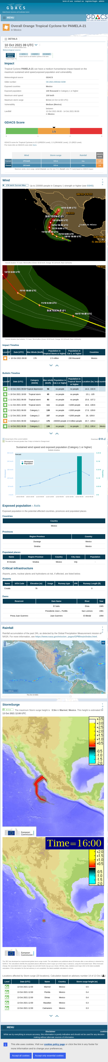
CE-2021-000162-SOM (55, 82)
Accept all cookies (21, 1055)
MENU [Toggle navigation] (8, 18)
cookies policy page (54, 1044)
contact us (79, 1)
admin (101, 1)
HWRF (35, 54)
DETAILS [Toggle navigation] (10, 39)
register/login (91, 1)
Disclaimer (50, 1031)
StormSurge (11, 704)
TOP (102, 182)
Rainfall (83, 155)
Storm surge (55, 155)
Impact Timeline (10, 345)
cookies (103, 1031)
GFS (24, 54)
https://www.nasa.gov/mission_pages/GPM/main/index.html (66, 636)
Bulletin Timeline (11, 373)
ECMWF (46, 54)
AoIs (37, 505)
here (35, 145)
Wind (26, 155)
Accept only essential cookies (49, 1055)
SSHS (90, 186)
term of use (68, 1)
